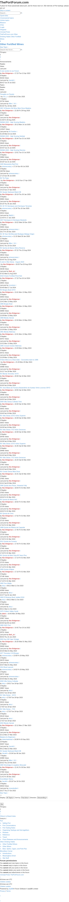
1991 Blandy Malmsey (7, 332)
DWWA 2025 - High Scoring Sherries (12, 150)
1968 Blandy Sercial (7, 318)
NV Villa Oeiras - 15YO (8, 695)
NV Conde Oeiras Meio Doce (10, 471)
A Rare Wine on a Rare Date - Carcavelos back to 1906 (19, 360)
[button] (0, 59)
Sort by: (22, 797)
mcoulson (12, 285)
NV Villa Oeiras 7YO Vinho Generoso (13, 429)
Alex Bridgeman (7, 73)
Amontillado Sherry (6, 779)
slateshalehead (7, 739)
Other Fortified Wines (12, 44)
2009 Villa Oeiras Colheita (9, 681)
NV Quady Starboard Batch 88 (10, 192)
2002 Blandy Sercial (7, 723)
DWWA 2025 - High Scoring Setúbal (12, 136)
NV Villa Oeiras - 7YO (7, 709)
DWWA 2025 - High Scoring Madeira (12, 122)
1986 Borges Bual (6, 304)
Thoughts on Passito (7, 94)
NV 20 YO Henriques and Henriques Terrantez (16, 206)
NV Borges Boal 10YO (7, 290)
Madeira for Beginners (7, 737)
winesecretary (7, 166)
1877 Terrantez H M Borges (9, 653)
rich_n (5, 96)
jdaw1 (4, 613)
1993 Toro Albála (6, 583)
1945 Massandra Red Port (9, 164)
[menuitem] (7, 18)
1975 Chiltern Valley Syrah (9, 611)
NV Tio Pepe (4, 178)
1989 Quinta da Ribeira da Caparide (12, 527)
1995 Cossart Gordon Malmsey (10, 346)
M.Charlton (12, 131)
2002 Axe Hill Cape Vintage (9, 639)
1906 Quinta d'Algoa (7, 569)
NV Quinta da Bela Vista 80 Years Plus (13, 555)
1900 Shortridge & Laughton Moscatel (13, 765)
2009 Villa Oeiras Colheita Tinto (11, 402)
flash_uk (12, 271)
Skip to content (5, 10)
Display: (7, 797)
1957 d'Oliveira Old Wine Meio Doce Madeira (15, 108)
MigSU (11, 215)
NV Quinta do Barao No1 (8, 499)
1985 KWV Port (5, 625)
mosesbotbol (13, 788)
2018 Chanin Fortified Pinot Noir (11, 276)
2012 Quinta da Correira (8, 541)
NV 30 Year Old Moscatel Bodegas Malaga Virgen (17, 234)
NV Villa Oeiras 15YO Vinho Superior (13, 416)
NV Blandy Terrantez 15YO (9, 374)
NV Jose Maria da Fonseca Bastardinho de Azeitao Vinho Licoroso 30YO (25, 388)
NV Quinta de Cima (6, 513)
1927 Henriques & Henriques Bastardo (13, 220)
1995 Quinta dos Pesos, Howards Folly (13, 485)
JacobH (11, 80)
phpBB (11, 889)
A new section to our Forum (9, 71)
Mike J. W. (12, 103)
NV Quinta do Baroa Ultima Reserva (12, 248)
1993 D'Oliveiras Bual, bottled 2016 (12, 597)
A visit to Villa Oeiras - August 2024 (12, 262)
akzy (3, 586)
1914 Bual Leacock (6, 667)
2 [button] (0, 57)
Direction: (38, 797)
